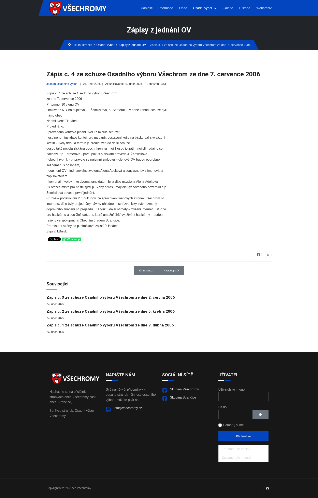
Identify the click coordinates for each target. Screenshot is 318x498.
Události (147, 8)
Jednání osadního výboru (62, 83)
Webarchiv (264, 8)
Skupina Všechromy (184, 389)
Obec (183, 8)
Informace (166, 8)
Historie (244, 8)
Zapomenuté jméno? (237, 457)
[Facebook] (267, 488)
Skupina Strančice (183, 397)
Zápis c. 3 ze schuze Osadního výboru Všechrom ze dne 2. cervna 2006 (110, 297)
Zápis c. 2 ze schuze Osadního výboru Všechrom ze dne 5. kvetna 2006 (110, 311)
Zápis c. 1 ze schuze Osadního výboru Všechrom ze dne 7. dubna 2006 (110, 325)
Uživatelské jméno (231, 389)
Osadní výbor (202, 8)
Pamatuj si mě (233, 425)
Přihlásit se (243, 436)
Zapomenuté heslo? (236, 449)
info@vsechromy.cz (128, 408)
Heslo (222, 407)
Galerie (228, 8)
